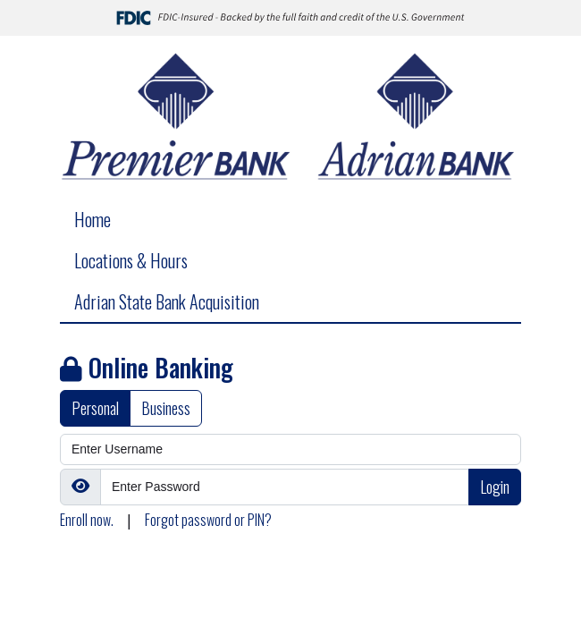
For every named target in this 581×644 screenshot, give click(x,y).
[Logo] (290, 117)
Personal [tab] (95, 407)
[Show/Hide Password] (80, 487)
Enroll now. (87, 519)
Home (92, 219)
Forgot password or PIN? (208, 519)
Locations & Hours (131, 260)
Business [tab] (165, 407)
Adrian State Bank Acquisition (166, 301)
